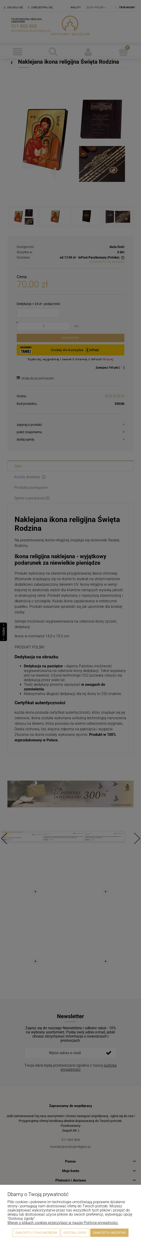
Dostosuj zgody (75, 1232)
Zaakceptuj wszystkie (109, 1232)
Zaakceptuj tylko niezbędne (36, 1232)
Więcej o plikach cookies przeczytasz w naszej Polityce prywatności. (63, 1222)
